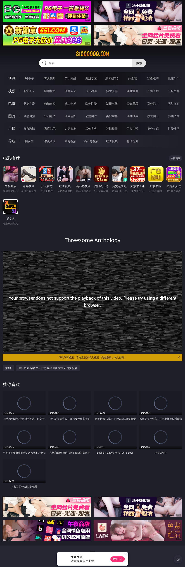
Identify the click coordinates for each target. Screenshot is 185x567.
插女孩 (29, 141)
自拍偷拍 (50, 91)
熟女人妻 (112, 91)
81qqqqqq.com (92, 53)
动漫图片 (91, 116)
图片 (11, 116)
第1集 (8, 368)
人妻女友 (70, 129)
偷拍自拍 (50, 103)
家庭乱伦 (50, 129)
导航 (11, 141)
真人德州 (50, 78)
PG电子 (29, 78)
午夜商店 (50, 141)
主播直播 (153, 91)
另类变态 (173, 103)
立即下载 (118, 559)
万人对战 (70, 78)
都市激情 (29, 129)
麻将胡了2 (111, 78)
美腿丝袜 (112, 116)
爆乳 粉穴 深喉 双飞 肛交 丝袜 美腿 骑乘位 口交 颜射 (47, 368)
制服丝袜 (112, 103)
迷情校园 (112, 129)
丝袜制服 (132, 91)
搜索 (139, 63)
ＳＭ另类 (173, 91)
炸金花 (132, 78)
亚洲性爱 (29, 103)
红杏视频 (112, 141)
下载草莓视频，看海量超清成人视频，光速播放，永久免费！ (120, 357)
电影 (11, 103)
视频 (11, 90)
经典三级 (132, 103)
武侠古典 (91, 129)
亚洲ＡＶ (29, 91)
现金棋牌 (153, 78)
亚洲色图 (50, 116)
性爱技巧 (173, 129)
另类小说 (132, 129)
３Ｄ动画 (91, 91)
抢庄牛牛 (173, 78)
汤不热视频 (91, 141)
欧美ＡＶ (70, 91)
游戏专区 (91, 78)
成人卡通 (70, 103)
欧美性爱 (91, 103)
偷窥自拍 (29, 116)
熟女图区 (153, 116)
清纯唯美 (132, 116)
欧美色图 (70, 116)
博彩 (11, 78)
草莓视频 (70, 141)
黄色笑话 (153, 129)
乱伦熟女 (153, 103)
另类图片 (173, 116)
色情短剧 (132, 141)
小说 (11, 128)
